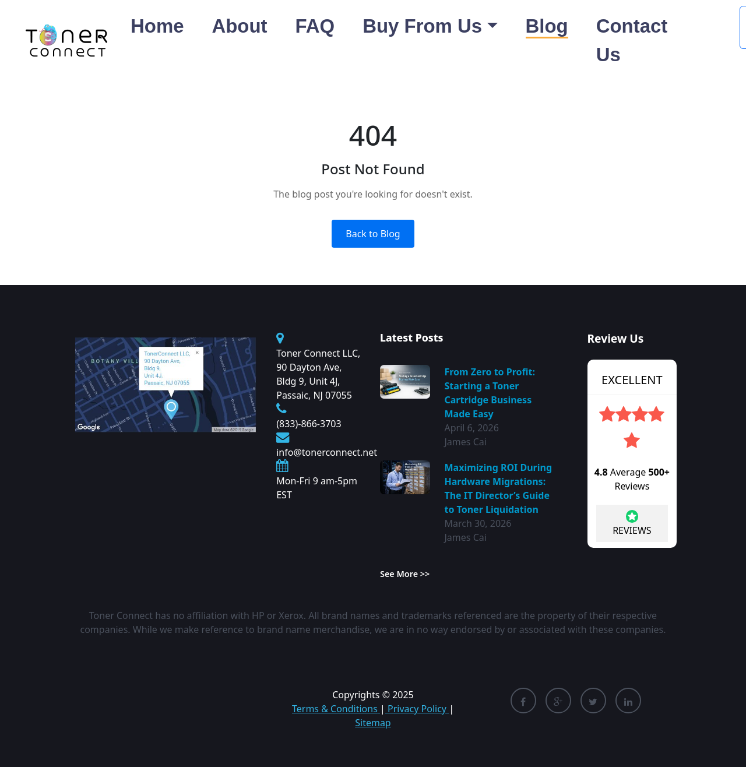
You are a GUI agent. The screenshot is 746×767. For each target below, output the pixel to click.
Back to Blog (373, 233)
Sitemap (373, 722)
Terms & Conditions (336, 708)
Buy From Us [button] (422, 26)
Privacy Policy (417, 708)
